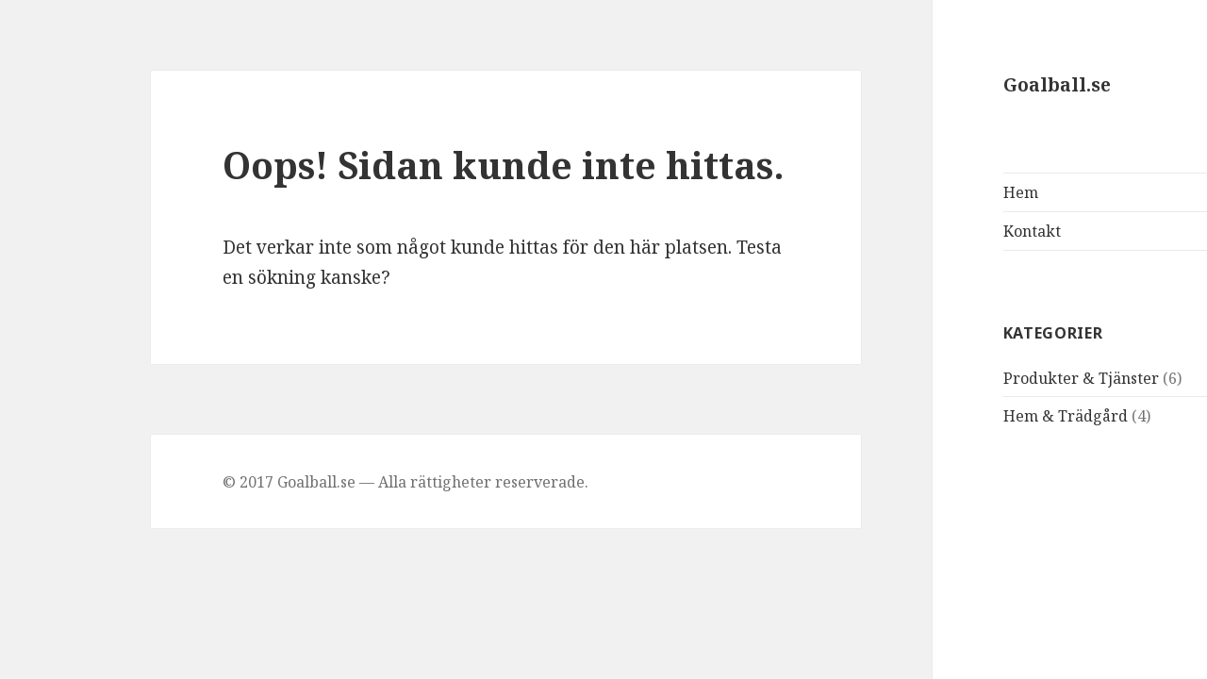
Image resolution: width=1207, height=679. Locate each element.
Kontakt (952, 231)
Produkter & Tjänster (1001, 378)
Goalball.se (977, 85)
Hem (940, 192)
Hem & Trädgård (985, 416)
